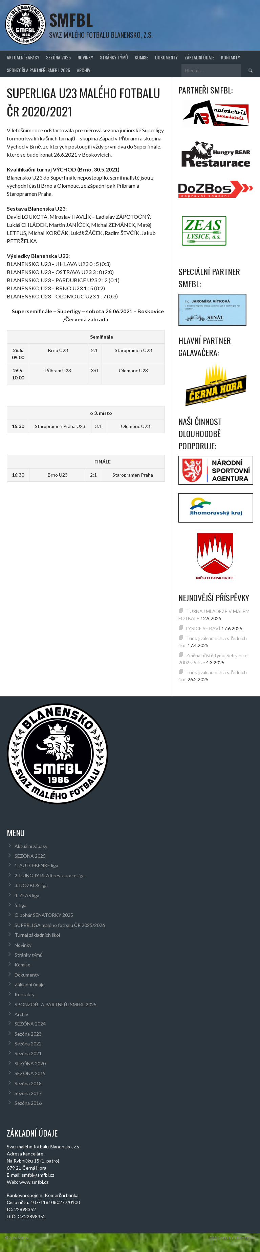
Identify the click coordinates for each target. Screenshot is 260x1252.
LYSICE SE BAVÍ (203, 628)
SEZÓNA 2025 (58, 57)
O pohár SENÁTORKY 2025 (44, 915)
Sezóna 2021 (28, 1053)
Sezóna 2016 (28, 1103)
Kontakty (230, 57)
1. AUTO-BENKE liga (36, 865)
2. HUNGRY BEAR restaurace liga (50, 875)
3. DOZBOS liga (31, 885)
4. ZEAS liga (27, 895)
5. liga (20, 905)
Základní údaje (199, 57)
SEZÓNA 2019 (30, 1073)
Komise (141, 57)
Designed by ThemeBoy (232, 1237)
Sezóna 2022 (28, 1043)
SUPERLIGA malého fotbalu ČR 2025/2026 (60, 925)
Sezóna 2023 (28, 1034)
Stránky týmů (114, 57)
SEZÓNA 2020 (30, 1063)
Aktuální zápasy (23, 57)
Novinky (85, 57)
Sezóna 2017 (28, 1093)
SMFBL (71, 19)
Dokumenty (166, 57)
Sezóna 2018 (28, 1083)
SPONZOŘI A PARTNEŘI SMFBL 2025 (38, 70)
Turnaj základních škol (37, 935)
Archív (83, 70)
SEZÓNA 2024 (30, 1024)
